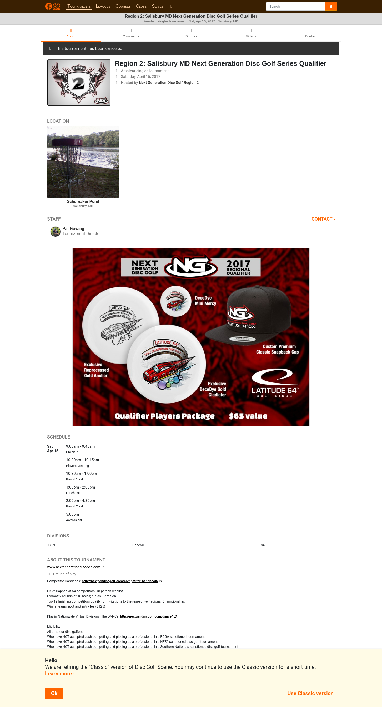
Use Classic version (310, 693)
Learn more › (60, 673)
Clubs (141, 6)
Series (157, 6)
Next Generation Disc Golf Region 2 (169, 83)
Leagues (103, 6)
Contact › (323, 219)
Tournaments (79, 6)
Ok (54, 693)
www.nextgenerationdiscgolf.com (73, 567)
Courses (123, 6)
